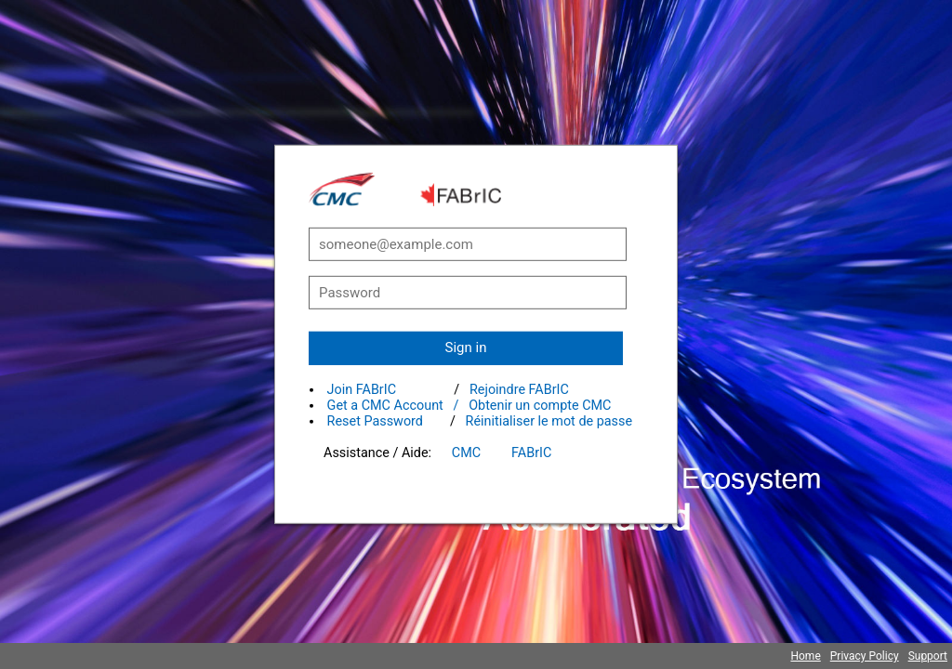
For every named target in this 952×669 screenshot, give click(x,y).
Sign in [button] (466, 347)
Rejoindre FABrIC (519, 390)
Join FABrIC (361, 390)
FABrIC (531, 453)
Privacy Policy (864, 655)
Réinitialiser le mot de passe (549, 421)
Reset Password (375, 421)
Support (927, 655)
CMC (466, 453)
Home (805, 655)
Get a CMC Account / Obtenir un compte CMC (469, 405)
